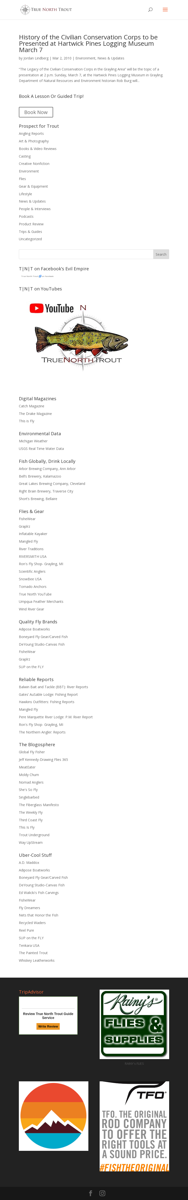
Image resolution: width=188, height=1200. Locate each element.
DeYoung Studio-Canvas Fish (42, 644)
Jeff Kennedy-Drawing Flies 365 (43, 759)
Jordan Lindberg (36, 58)
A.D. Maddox (29, 862)
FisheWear (27, 518)
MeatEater (27, 767)
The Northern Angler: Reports (42, 732)
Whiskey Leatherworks (37, 960)
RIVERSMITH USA (33, 556)
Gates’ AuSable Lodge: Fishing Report (48, 694)
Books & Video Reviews (38, 148)
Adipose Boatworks (34, 629)
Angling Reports (31, 133)
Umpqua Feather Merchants (41, 601)
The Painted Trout (33, 952)
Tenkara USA (29, 945)
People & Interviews (35, 208)
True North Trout (29, 276)
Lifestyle (25, 194)
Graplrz (24, 526)
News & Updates (110, 58)
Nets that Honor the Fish (38, 915)
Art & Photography (34, 141)
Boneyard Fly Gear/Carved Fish (43, 636)
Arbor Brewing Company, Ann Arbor (47, 468)
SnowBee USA (30, 579)
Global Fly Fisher (32, 752)
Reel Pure (26, 930)
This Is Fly (27, 827)
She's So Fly (28, 789)
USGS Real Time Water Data (41, 448)
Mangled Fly (28, 541)
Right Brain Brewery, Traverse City (46, 491)
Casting (25, 156)
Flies (22, 178)
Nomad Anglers (31, 782)
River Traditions (31, 549)
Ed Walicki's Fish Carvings (39, 892)
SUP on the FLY (31, 666)
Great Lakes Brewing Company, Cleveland (52, 483)
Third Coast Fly (31, 820)
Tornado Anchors (33, 586)
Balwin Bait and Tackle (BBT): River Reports (53, 687)
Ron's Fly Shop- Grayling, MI (41, 563)
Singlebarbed (29, 797)
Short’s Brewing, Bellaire (38, 498)
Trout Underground (34, 835)
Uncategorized (30, 239)
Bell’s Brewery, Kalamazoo (40, 476)
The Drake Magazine (35, 413)
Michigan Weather (33, 441)
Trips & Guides (30, 231)
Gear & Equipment (33, 186)
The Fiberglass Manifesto (39, 804)
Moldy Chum (29, 774)
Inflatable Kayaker (33, 533)
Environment (85, 58)
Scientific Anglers (32, 571)
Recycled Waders (32, 922)
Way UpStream (31, 842)
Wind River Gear (31, 609)
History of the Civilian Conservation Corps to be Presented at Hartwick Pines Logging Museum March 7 (88, 43)
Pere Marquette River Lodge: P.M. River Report (56, 717)
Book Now (36, 112)
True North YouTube (35, 594)
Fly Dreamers (29, 907)
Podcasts (26, 216)
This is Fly (26, 421)
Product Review (31, 224)
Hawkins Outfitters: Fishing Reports (46, 701)
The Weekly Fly (31, 812)
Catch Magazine (31, 406)
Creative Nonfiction (34, 163)
